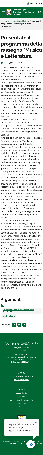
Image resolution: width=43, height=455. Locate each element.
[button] (3, 12)
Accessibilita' (21, 396)
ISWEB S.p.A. (16, 443)
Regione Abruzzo (34, 3)
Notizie (25, 21)
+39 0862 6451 (23, 354)
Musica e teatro (9, 316)
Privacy (21, 407)
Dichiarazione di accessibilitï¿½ (21, 400)
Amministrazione (14, 21)
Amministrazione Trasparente (21, 376)
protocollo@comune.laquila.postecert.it (23, 357)
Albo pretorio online (21, 380)
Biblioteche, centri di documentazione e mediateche (18, 311)
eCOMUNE (38, 443)
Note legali (21, 403)
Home (3, 21)
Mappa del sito (21, 393)
